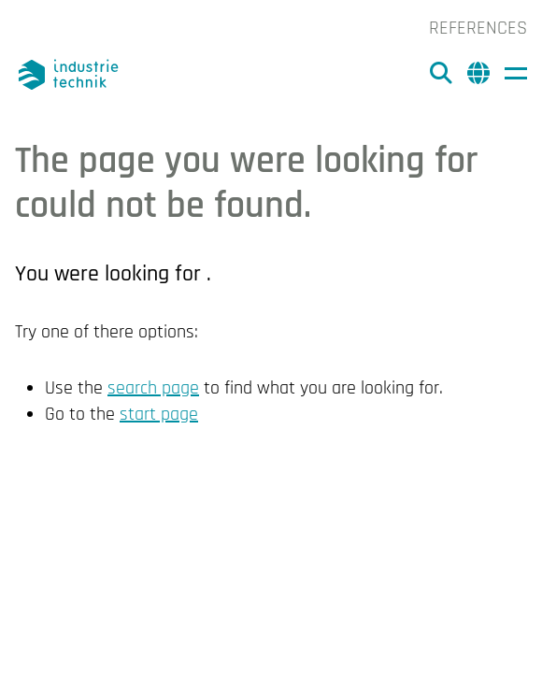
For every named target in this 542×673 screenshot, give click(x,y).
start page (159, 414)
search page (153, 388)
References (478, 28)
